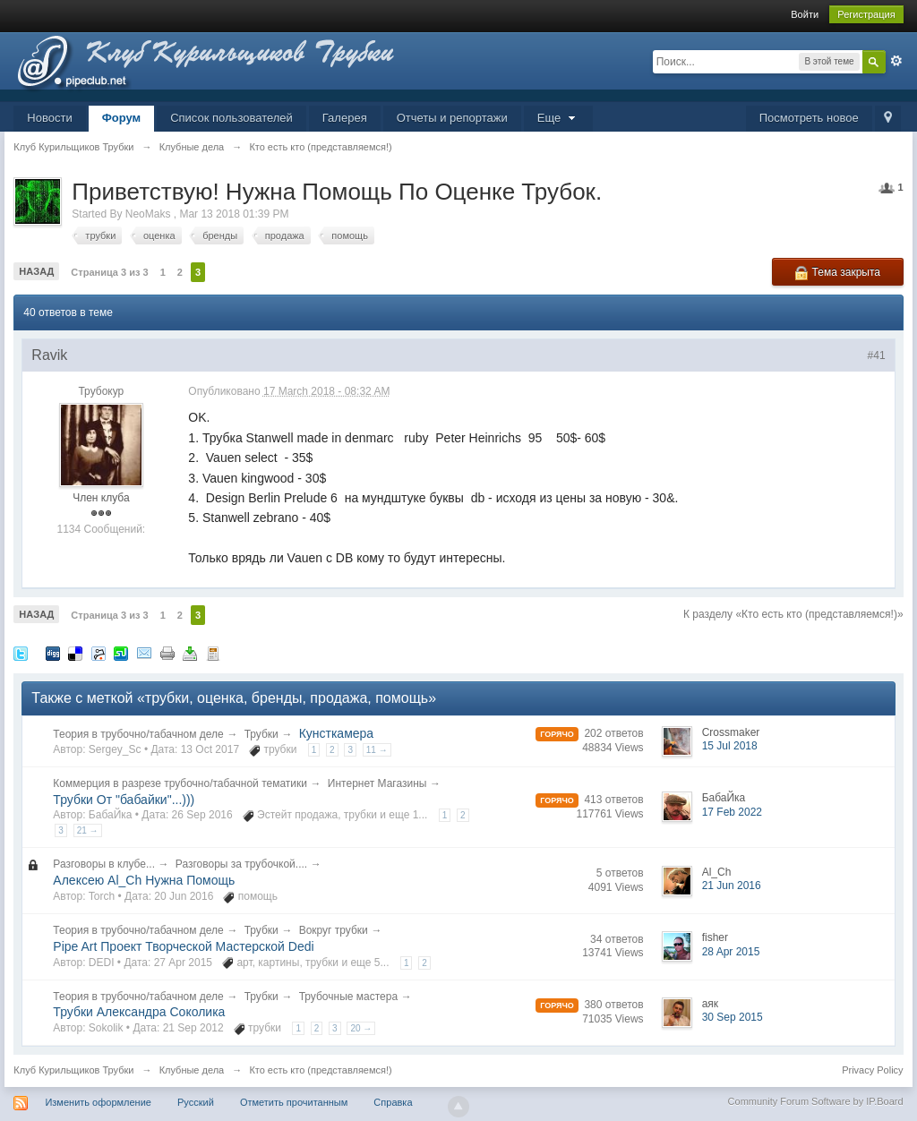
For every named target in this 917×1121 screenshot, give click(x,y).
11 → (377, 750)
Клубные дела (192, 1070)
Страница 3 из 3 (109, 272)
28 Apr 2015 (731, 952)
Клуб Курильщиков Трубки (73, 1070)
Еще (558, 117)
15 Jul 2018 (730, 746)
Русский (195, 1102)
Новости (49, 117)
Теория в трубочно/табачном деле (138, 734)
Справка (392, 1102)
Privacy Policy (872, 1070)
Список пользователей (231, 117)
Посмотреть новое (809, 117)
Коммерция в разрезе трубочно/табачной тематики (180, 783)
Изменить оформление (98, 1102)
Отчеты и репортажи (452, 117)
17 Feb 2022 (732, 812)
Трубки (261, 734)
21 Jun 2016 (731, 885)
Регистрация (866, 14)
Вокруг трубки (333, 930)
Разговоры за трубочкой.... (241, 864)
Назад (36, 271)
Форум (121, 117)
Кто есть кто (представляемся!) (320, 1070)
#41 (877, 355)
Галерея (344, 117)
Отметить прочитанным (293, 1102)
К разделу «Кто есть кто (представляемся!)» (793, 614)
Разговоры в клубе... (104, 864)
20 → (361, 1028)
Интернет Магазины (377, 783)
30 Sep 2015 (732, 1017)
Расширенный (896, 61)
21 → (88, 830)
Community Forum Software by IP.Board (816, 1101)
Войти (804, 14)
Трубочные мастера (348, 996)
